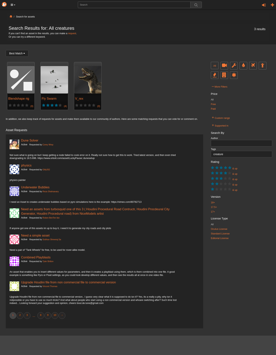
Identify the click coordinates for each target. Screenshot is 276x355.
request (72, 33)
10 (54, 315)
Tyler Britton (48, 261)
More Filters (219, 86)
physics (26, 165)
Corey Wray (48, 144)
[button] (13, 5)
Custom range (221, 117)
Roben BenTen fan (51, 218)
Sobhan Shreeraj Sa (52, 239)
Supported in (220, 125)
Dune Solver (29, 140)
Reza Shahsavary (51, 191)
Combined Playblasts (36, 257)
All (214, 66)
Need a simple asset (35, 235)
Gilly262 (46, 169)
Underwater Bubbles (35, 187)
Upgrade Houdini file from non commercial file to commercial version (68, 282)
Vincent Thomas (50, 286)
